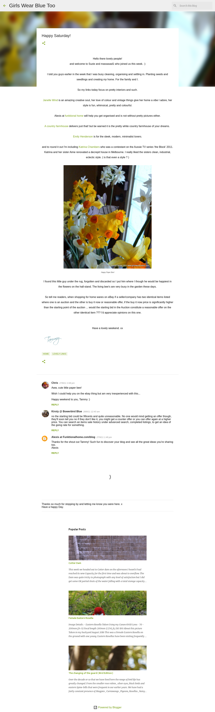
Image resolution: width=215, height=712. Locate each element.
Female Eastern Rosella (81, 618)
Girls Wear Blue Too (32, 5)
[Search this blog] (195, 6)
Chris (55, 382)
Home (46, 354)
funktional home (74, 115)
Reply (55, 404)
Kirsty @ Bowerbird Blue (67, 411)
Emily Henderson (83, 136)
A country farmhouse (56, 126)
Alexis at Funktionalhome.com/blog (73, 437)
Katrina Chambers (89, 147)
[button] (44, 43)
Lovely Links (59, 354)
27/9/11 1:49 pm (104, 437)
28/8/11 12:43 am (91, 411)
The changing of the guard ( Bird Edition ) (91, 673)
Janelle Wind (50, 100)
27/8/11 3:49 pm (67, 383)
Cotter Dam (75, 563)
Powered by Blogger (107, 707)
